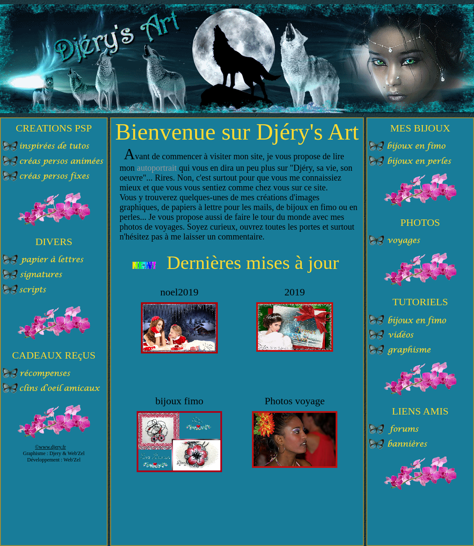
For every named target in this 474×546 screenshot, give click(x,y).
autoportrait (157, 167)
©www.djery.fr (50, 447)
